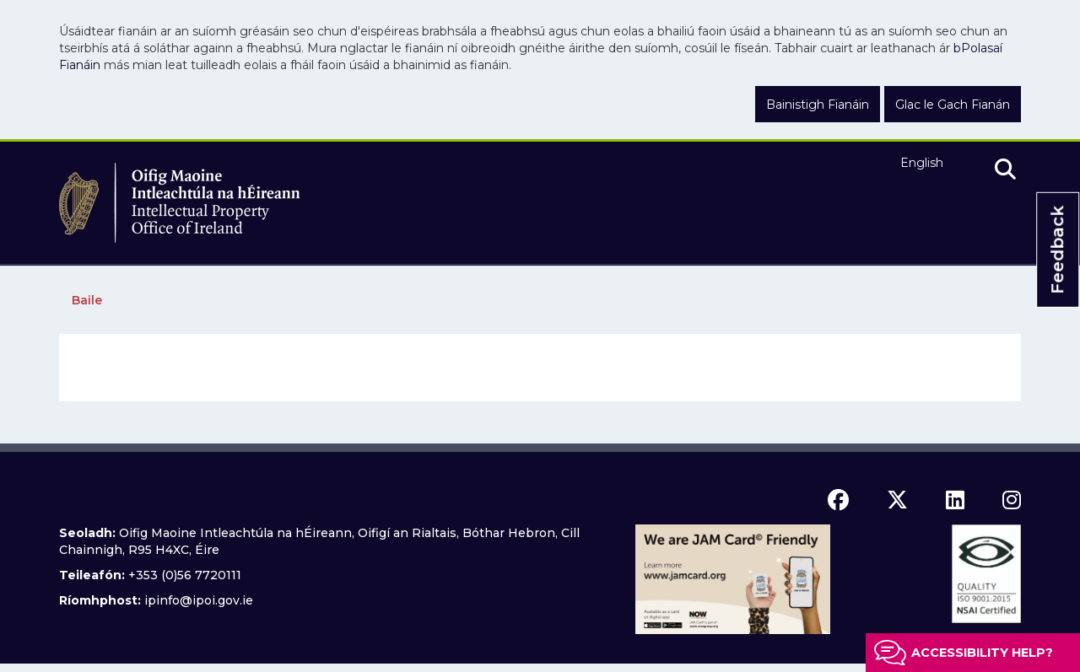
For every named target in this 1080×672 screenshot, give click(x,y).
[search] (1005, 170)
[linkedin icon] (955, 500)
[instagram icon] (1011, 500)
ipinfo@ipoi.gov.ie (198, 600)
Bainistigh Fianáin (817, 104)
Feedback (1057, 250)
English (921, 162)
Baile (87, 300)
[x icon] (897, 500)
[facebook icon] (838, 500)
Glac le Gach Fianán (952, 104)
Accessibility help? (982, 652)
